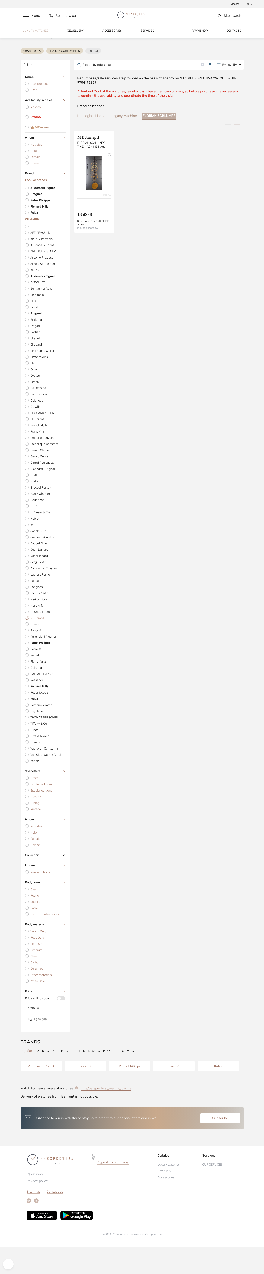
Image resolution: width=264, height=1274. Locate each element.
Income (45, 892)
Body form (45, 909)
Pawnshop (200, 35)
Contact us (55, 1218)
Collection (45, 882)
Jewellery (75, 35)
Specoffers (45, 798)
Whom (45, 164)
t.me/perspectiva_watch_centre (106, 1115)
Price (45, 1018)
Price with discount (38, 1025)
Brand (45, 200)
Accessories (112, 35)
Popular (26, 1078)
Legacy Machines (125, 143)
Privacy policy (37, 1208)
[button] (31, 18)
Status (45, 104)
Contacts (233, 35)
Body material (45, 951)
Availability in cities (45, 127)
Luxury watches (35, 35)
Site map (33, 1218)
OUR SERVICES (212, 1191)
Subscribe (220, 1145)
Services (147, 35)
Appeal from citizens (113, 1189)
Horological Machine (92, 143)
